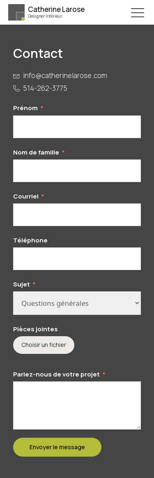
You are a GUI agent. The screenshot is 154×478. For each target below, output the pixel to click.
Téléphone (30, 240)
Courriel (26, 196)
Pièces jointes (35, 329)
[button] (137, 12)
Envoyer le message (57, 447)
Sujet (21, 284)
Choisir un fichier (43, 345)
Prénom (25, 108)
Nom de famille (36, 152)
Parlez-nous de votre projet (56, 374)
